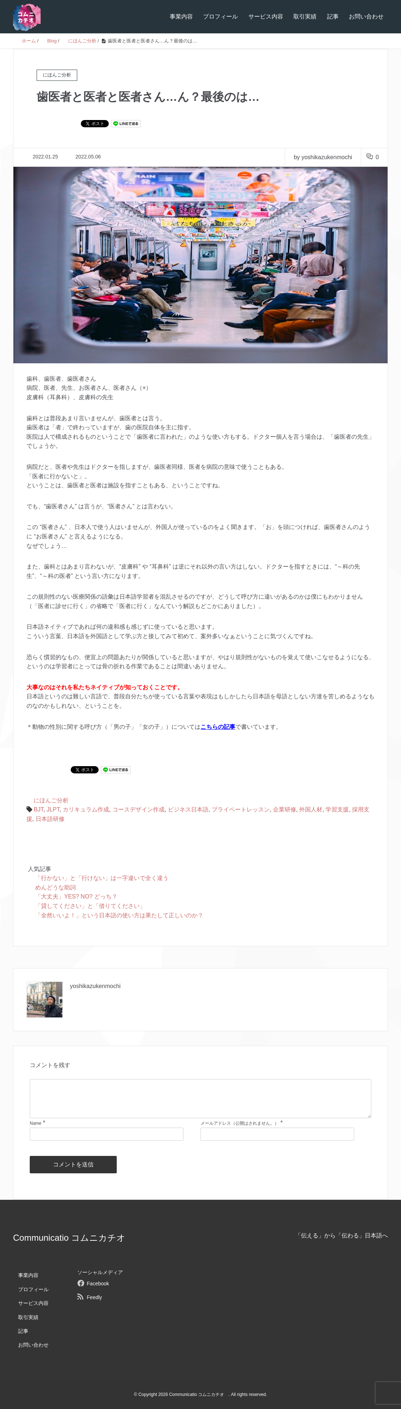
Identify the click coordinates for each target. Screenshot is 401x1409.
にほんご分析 (51, 800)
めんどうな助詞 (55, 887)
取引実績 (305, 16)
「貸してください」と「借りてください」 (90, 906)
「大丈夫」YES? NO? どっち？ (76, 896)
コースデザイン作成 (138, 809)
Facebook (98, 1283)
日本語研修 (50, 819)
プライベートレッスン (241, 809)
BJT (39, 809)
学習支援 (337, 809)
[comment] (200, 1098)
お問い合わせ (366, 16)
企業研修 (284, 809)
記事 (333, 16)
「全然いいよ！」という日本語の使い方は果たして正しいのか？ (119, 915)
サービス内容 (265, 16)
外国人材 (310, 809)
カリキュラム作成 (86, 809)
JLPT (53, 809)
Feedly (94, 1297)
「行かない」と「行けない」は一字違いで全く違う (102, 878)
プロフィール (220, 16)
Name (35, 1123)
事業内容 (181, 16)
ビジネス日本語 (188, 809)
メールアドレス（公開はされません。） (239, 1123)
